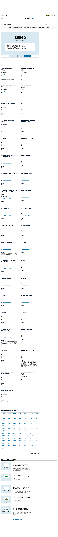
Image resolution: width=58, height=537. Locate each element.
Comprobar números (15, 27)
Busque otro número (34, 453)
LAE (13, 462)
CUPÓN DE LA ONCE (15, 474)
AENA (53, 24)
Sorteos (10, 27)
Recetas (35, 27)
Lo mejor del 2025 (46, 27)
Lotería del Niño (28, 27)
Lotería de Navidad (7, 25)
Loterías (14, 496)
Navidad (32, 27)
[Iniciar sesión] (53, 15)
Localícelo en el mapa (7, 74)
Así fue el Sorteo (22, 27)
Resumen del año (40, 27)
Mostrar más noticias (17, 519)
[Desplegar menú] (2, 18)
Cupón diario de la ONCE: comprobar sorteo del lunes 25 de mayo (22, 477)
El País (14, 466)
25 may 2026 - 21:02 (18, 466)
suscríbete (48, 15)
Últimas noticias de (9, 459)
